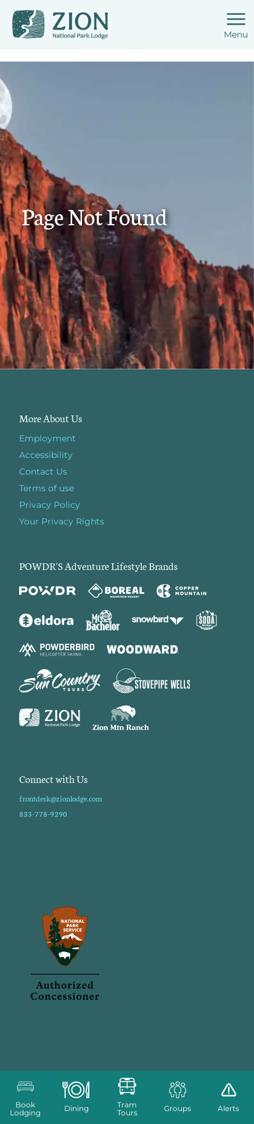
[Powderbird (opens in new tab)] (56, 649)
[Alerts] (229, 1097)
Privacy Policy (49, 504)
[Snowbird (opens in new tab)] (158, 620)
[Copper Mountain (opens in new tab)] (182, 591)
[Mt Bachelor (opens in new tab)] (103, 620)
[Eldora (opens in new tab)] (46, 620)
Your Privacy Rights (61, 521)
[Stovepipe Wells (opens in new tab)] (151, 680)
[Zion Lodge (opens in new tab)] (49, 718)
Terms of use (46, 488)
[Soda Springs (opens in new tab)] (206, 620)
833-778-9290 (43, 813)
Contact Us (43, 471)
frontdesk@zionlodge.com (60, 798)
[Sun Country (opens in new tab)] (59, 680)
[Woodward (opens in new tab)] (143, 649)
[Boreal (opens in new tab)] (116, 591)
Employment (47, 438)
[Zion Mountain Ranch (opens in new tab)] (120, 717)
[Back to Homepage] (127, 954)
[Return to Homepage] (60, 24)
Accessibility (46, 454)
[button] (25, 1097)
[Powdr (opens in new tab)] (47, 590)
